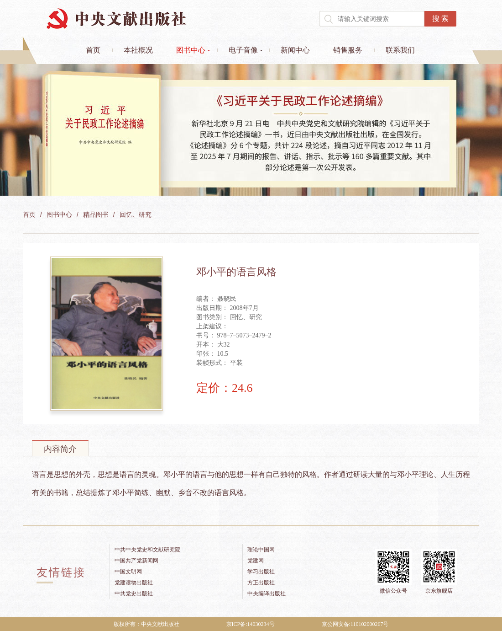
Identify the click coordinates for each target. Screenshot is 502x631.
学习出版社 (261, 571)
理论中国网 (261, 549)
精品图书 (96, 214)
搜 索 (440, 18)
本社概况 (138, 50)
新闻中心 (295, 50)
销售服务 (347, 50)
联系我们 (400, 50)
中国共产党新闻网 (136, 560)
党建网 (255, 560)
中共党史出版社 (134, 593)
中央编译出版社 (266, 593)
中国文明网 (128, 571)
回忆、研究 (136, 214)
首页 (93, 50)
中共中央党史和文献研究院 (147, 549)
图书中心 (190, 50)
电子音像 (243, 50)
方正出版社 (261, 582)
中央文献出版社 (116, 18)
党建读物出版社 (134, 582)
